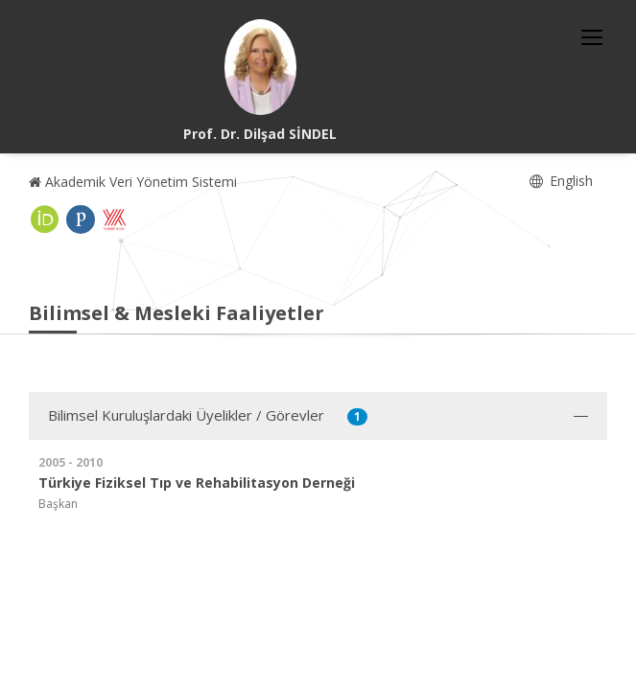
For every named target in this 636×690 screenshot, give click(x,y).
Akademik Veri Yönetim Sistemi (133, 181)
